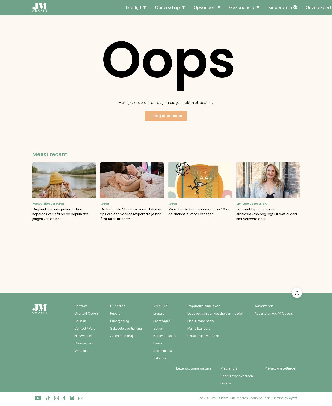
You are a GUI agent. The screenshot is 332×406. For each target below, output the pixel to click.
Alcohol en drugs (122, 336)
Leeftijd (83, 7)
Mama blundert (198, 328)
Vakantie (159, 358)
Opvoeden (154, 7)
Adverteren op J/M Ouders (274, 313)
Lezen (157, 343)
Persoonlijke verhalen (203, 336)
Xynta (293, 398)
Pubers (115, 313)
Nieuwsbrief (83, 336)
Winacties (81, 351)
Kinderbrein (230, 7)
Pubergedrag (119, 321)
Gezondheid (191, 7)
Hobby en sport (164, 336)
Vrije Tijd (160, 306)
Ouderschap (117, 7)
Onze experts (269, 7)
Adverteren (264, 306)
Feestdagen (162, 321)
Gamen (158, 328)
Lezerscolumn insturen (194, 368)
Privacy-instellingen (280, 368)
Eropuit (158, 313)
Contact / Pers (84, 328)
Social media (162, 351)
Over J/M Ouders (86, 313)
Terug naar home (166, 115)
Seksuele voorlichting (126, 328)
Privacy (225, 383)
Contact (80, 306)
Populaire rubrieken (203, 306)
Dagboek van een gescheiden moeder (215, 313)
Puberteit (117, 306)
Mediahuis (228, 368)
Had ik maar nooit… (201, 321)
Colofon (80, 321)
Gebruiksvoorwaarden (236, 376)
